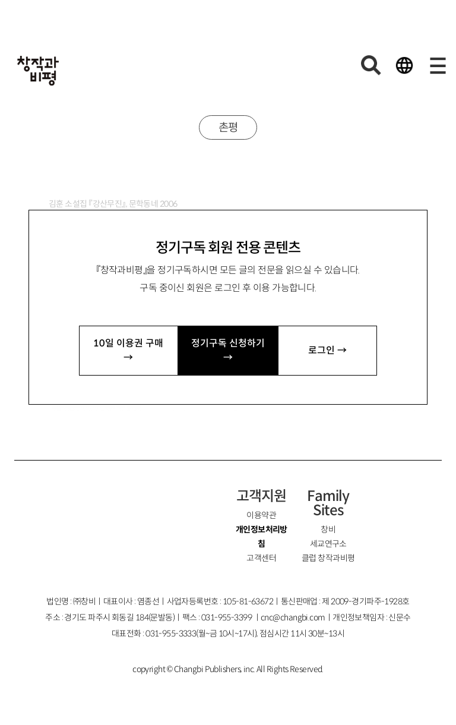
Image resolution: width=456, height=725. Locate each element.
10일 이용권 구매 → (128, 350)
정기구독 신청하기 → (228, 350)
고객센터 (261, 558)
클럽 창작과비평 (328, 558)
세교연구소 (328, 543)
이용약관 (261, 515)
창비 (328, 529)
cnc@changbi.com (293, 617)
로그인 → (327, 350)
